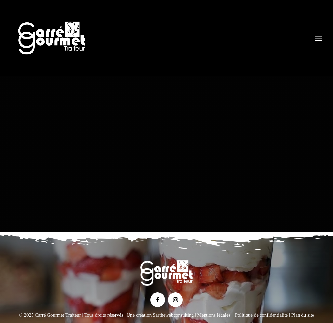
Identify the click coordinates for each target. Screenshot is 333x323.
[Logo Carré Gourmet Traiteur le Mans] (51, 16)
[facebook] (157, 299)
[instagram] (175, 299)
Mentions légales (213, 314)
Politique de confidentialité (261, 314)
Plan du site (302, 314)
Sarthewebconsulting (173, 314)
